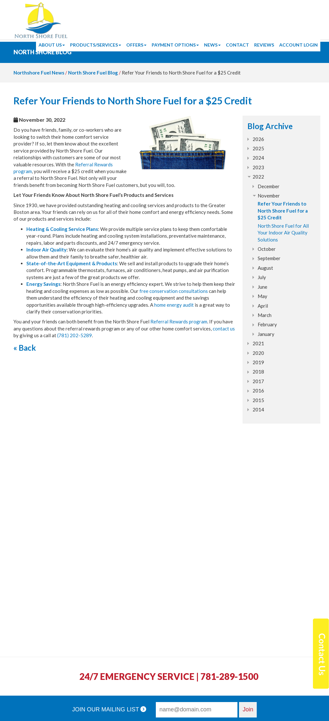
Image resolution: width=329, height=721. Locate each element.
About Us (52, 45)
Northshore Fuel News (38, 72)
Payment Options (175, 45)
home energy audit (174, 305)
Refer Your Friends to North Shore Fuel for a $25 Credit (283, 210)
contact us (224, 328)
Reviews (264, 45)
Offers (136, 45)
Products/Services (95, 45)
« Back (24, 347)
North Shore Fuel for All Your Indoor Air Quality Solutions (283, 232)
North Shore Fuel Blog (93, 72)
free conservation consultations (173, 291)
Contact (237, 45)
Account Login (298, 45)
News (212, 45)
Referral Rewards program (178, 321)
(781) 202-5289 (74, 335)
